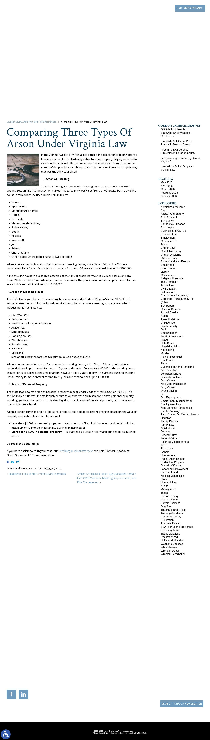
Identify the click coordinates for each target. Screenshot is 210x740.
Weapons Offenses (172, 544)
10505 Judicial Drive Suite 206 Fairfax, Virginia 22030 (151, 669)
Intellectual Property (172, 462)
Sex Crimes (167, 360)
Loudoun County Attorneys (19, 121)
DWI (163, 329)
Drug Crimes (168, 380)
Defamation (167, 292)
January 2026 (169, 196)
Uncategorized (169, 537)
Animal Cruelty (169, 312)
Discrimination (169, 370)
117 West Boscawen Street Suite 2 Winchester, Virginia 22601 (59, 669)
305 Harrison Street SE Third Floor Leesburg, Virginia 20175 (28, 667)
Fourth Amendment (172, 336)
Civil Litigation (169, 288)
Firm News (167, 448)
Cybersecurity (169, 258)
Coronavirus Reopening (174, 295)
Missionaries (168, 275)
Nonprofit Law (169, 482)
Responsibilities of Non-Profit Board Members (37, 474)
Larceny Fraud (169, 472)
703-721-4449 (92, 674)
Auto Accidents (169, 499)
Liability (165, 271)
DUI (163, 394)
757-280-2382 (184, 671)
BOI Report (167, 305)
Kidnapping (167, 349)
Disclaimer (116, 709)
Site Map (102, 709)
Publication (167, 520)
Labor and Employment (174, 469)
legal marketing (117, 733)
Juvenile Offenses (171, 465)
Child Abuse (168, 322)
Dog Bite (166, 506)
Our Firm (92, 17)
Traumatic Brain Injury (173, 509)
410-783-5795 (122, 674)
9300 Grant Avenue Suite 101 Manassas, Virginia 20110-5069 (89, 667)
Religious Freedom (172, 278)
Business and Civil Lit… (174, 230)
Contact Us (188, 17)
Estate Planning (170, 411)
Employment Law (171, 404)
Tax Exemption (169, 281)
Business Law (169, 234)
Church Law (168, 247)
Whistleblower (169, 547)
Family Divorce (169, 421)
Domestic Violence (171, 377)
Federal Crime (169, 435)
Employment (168, 237)
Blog (175, 17)
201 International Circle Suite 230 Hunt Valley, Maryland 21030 (120, 667)
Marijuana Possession (174, 384)
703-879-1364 (30, 674)
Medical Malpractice (172, 475)
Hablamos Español (190, 8)
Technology (167, 285)
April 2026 (167, 186)
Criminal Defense (48, 121)
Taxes (164, 244)
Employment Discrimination (177, 401)
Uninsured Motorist (172, 540)
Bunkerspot (167, 227)
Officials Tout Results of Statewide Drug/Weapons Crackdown (175, 133)
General (165, 452)
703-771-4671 (158, 8)
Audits (164, 486)
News (164, 479)
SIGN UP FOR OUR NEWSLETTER (182, 703)
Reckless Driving (170, 523)
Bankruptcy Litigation (173, 224)
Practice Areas (109, 17)
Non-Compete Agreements (176, 407)
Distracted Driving (171, 373)
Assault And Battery (172, 213)
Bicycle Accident (170, 503)
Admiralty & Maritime (173, 207)
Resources (127, 17)
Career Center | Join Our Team (152, 17)
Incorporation (168, 268)
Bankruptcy (167, 220)
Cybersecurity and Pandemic (177, 367)
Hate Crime (167, 343)
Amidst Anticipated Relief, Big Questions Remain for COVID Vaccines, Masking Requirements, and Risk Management (106, 478)
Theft (164, 363)
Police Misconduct (171, 356)
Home (79, 17)
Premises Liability (171, 516)
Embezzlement (169, 332)
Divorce (165, 431)
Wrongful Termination (173, 554)
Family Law (167, 424)
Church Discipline (171, 254)
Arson (164, 315)
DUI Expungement (171, 397)
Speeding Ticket (170, 530)
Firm (163, 445)
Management (168, 241)
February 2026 (169, 192)
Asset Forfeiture (170, 319)
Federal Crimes (170, 438)
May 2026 (166, 182)
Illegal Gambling (170, 346)
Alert (163, 210)
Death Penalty (169, 326)
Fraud (164, 339)
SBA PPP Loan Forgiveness (177, 527)
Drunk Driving (169, 390)
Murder (165, 353)
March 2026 (168, 189)
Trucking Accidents (172, 513)
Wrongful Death (170, 550)
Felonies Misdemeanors (175, 441)
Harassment (168, 455)
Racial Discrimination (173, 458)
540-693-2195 (61, 676)
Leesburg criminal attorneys (76, 451)
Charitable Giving (171, 251)
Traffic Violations (170, 533)
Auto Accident (169, 217)
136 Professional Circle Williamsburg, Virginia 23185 (182, 666)
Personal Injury (169, 496)
